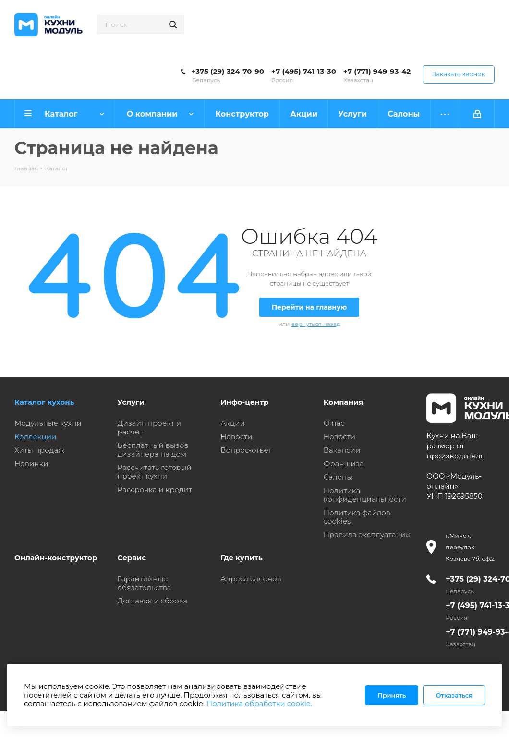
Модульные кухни (48, 423)
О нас (334, 423)
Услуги (131, 402)
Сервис (132, 557)
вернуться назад (315, 323)
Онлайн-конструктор (55, 557)
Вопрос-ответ (245, 450)
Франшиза (344, 463)
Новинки (31, 463)
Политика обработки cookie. (259, 703)
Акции (232, 423)
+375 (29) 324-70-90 (228, 71)
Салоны (338, 476)
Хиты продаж (39, 450)
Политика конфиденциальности (365, 495)
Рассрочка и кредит (155, 489)
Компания (343, 402)
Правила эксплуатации (367, 534)
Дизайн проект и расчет (149, 427)
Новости (236, 436)
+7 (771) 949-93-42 (377, 71)
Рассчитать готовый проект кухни (155, 472)
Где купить (241, 557)
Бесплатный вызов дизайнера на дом (153, 449)
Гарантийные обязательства (144, 583)
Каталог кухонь (44, 402)
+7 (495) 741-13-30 (303, 71)
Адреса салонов (250, 578)
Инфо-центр (244, 402)
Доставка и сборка (152, 600)
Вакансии (342, 450)
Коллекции (35, 436)
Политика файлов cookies (357, 517)
